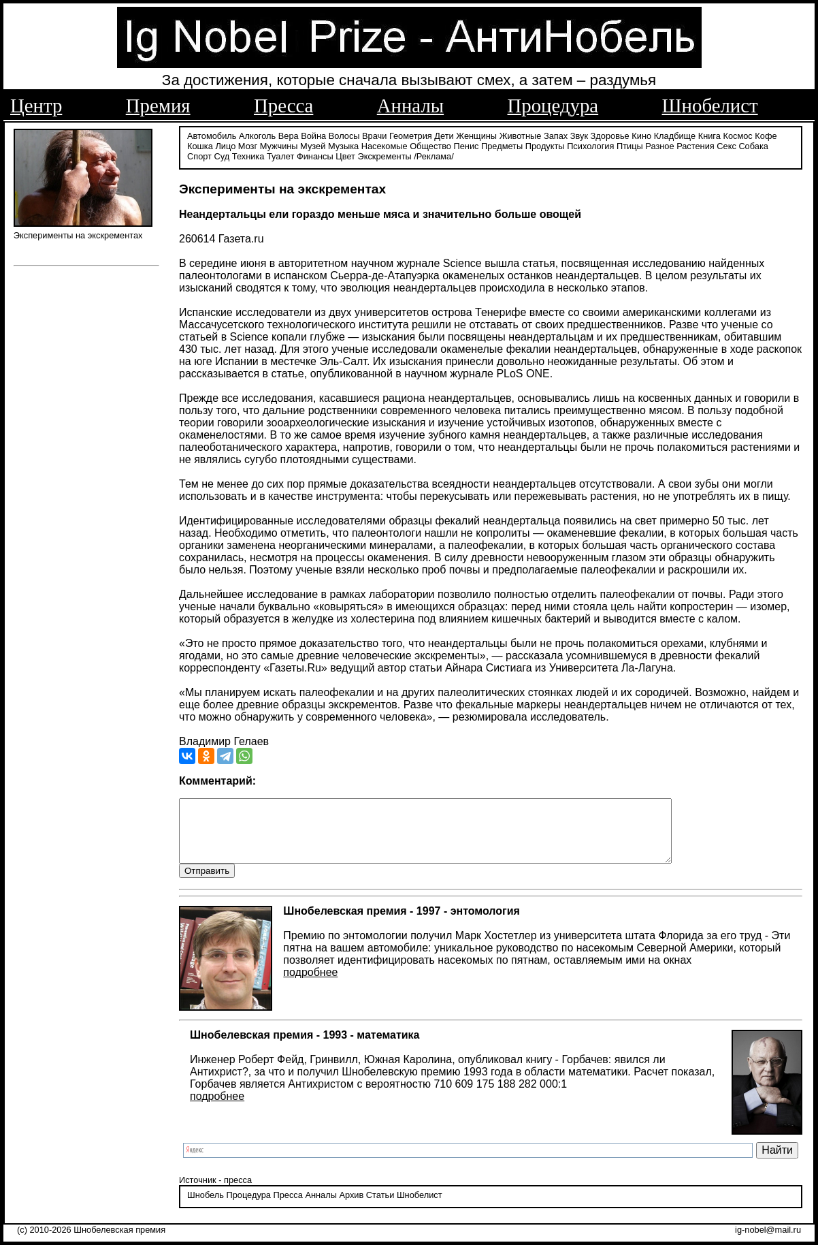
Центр (36, 105)
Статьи (380, 1207)
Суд (222, 155)
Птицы (630, 145)
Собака (753, 145)
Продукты (545, 145)
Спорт (199, 155)
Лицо (225, 145)
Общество (430, 145)
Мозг (247, 145)
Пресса (283, 105)
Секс (726, 145)
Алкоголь (257, 134)
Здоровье (610, 134)
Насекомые (384, 145)
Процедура (553, 105)
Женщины (476, 134)
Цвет (345, 155)
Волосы (344, 134)
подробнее (310, 984)
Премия (158, 105)
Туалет (281, 155)
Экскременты (385, 155)
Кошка (200, 145)
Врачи (374, 134)
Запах (556, 134)
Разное (659, 145)
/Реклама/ (433, 155)
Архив (351, 1207)
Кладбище (675, 134)
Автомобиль (211, 134)
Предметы (502, 145)
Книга (709, 134)
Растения (695, 145)
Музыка (343, 145)
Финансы (315, 155)
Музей (312, 145)
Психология (590, 145)
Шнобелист (710, 105)
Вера (288, 134)
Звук (579, 134)
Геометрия (410, 134)
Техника (248, 155)
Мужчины (279, 145)
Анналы (410, 105)
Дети (443, 134)
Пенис (466, 145)
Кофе (765, 134)
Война (313, 134)
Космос (737, 134)
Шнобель (205, 1207)
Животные (521, 134)
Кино (641, 134)
